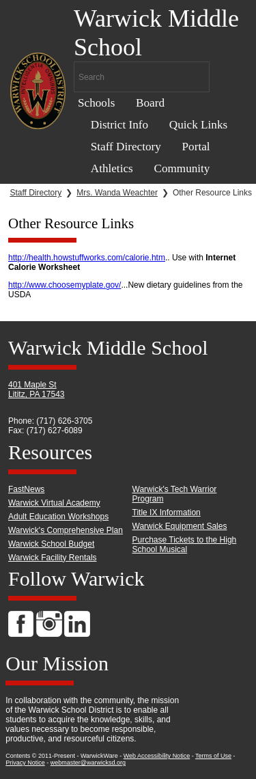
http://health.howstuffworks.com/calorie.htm (86, 257)
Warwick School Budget (51, 544)
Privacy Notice (25, 762)
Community (182, 168)
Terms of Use (213, 755)
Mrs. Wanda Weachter (117, 192)
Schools (96, 102)
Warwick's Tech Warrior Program (174, 494)
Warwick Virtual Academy (54, 503)
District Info (119, 124)
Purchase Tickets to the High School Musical (184, 544)
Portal (196, 146)
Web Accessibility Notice (157, 755)
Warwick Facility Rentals (52, 557)
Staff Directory (126, 146)
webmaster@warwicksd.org (88, 762)
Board (150, 102)
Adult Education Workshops (58, 516)
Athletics (112, 168)
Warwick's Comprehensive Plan (65, 530)
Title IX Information (166, 512)
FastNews (26, 489)
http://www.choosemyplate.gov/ (64, 285)
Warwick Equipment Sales (179, 526)
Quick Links (198, 124)
